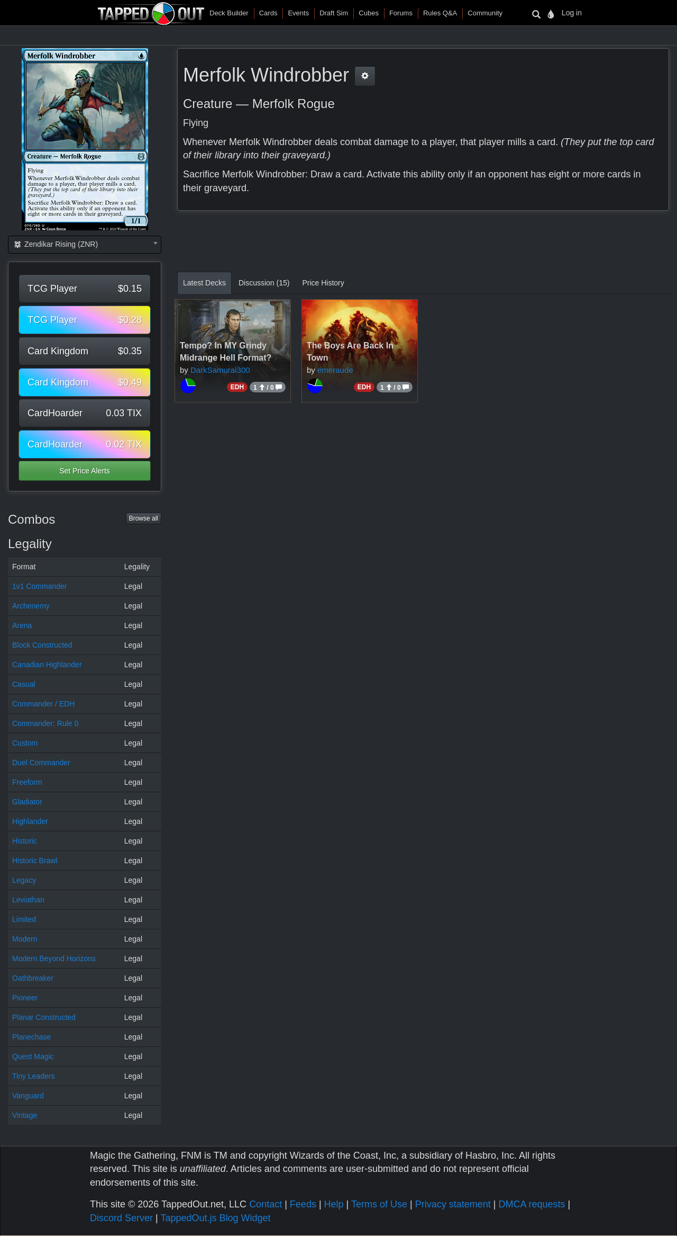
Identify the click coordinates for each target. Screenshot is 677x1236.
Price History (323, 283)
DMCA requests (531, 1204)
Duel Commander (41, 762)
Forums (401, 13)
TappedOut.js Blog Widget (215, 1218)
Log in (572, 12)
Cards (268, 13)
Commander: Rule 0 (45, 723)
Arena (22, 625)
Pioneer (25, 997)
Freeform (27, 782)
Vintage (24, 1115)
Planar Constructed (44, 1017)
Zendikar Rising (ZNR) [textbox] (55, 244)
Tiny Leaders (33, 1076)
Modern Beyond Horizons (54, 958)
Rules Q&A (440, 13)
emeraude (335, 369)
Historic (24, 841)
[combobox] (84, 245)
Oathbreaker (32, 978)
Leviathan (28, 899)
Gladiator (27, 802)
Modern (24, 939)
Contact (265, 1204)
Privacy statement (453, 1204)
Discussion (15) (264, 283)
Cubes (369, 13)
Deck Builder (229, 13)
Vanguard (28, 1095)
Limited (24, 919)
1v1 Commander (39, 586)
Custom (25, 743)
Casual (23, 684)
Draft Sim (333, 13)
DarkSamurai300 (220, 369)
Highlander (30, 821)
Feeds (303, 1204)
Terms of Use (379, 1204)
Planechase (31, 1037)
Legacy (24, 880)
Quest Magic (33, 1056)
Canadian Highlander (47, 664)
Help (334, 1204)
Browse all (143, 518)
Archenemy (31, 606)
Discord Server (121, 1218)
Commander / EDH (43, 704)
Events (298, 13)
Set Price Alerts (84, 471)
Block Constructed (42, 645)
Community (485, 13)
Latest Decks (204, 283)
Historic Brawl (35, 860)
